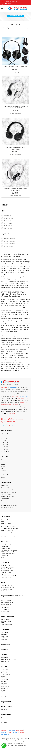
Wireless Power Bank (7, 570)
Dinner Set (4, 521)
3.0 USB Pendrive (5, 669)
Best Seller (8, 31)
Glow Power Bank (6, 569)
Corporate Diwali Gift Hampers (10, 525)
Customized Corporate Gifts (9, 505)
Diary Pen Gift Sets (6, 601)
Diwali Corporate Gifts (7, 490)
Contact (3, 470)
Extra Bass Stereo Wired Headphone (15, 67)
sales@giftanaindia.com (12, 419)
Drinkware (4, 542)
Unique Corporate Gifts (7, 496)
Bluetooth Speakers (6, 585)
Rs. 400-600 (4, 447)
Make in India (5, 486)
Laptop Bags (4, 657)
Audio (11, 18)
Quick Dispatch (5, 501)
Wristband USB (5, 687)
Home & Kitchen (6, 715)
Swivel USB (4, 678)
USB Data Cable (5, 623)
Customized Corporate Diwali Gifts (11, 528)
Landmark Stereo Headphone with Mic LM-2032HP (15, 142)
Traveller (4, 654)
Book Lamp (4, 503)
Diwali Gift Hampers (6, 523)
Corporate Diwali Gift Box (8, 527)
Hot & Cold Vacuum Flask (8, 552)
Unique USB (4, 692)
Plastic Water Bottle (6, 545)
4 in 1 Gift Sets (5, 611)
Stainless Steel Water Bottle (9, 550)
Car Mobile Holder (6, 621)
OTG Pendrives (5, 673)
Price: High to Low (8, 28)
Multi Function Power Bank (8, 576)
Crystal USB (4, 683)
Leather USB (4, 685)
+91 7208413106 (7, 4)
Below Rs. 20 (4, 434)
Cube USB (4, 690)
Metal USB (4, 681)
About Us (3, 473)
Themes (3, 464)
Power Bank (5, 562)
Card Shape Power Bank (8, 567)
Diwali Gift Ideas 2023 (7, 530)
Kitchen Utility (4, 547)
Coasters (3, 557)
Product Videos (5, 475)
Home (5, 18)
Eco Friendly (4, 638)
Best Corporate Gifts (7, 507)
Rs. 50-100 (4, 438)
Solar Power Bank (6, 572)
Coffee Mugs (4, 555)
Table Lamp (4, 649)
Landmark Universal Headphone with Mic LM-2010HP (15, 183)
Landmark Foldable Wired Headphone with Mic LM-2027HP (15, 101)
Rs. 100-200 (4, 440)
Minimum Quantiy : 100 (15, 72)
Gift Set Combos (6, 606)
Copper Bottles (5, 548)
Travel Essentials (5, 661)
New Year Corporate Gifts (8, 492)
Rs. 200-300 (4, 443)
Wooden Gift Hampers (7, 532)
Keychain (4, 723)
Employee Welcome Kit (7, 602)
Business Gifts (5, 498)
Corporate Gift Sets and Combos (12, 596)
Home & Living (5, 645)
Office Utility (5, 630)
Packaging (4, 671)
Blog (2, 468)
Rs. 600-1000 (4, 449)
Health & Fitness (6, 706)
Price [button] (3, 211)
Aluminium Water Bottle (8, 553)
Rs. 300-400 (4, 445)
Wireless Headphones (7, 587)
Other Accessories (6, 624)
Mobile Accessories (7, 616)
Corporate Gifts (5, 488)
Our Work (3, 477)
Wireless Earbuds (6, 591)
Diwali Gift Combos (6, 520)
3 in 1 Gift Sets (5, 609)
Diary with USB (5, 676)
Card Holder (4, 640)
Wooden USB (4, 688)
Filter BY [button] (4, 205)
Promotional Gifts (6, 494)
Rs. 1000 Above (5, 451)
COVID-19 (3, 462)
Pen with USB (4, 680)
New (23, 31)
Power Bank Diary (6, 577)
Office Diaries (5, 633)
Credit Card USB (5, 674)
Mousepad (4, 634)
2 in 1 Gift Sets (5, 608)
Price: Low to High (24, 28)
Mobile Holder (5, 619)
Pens (2, 599)
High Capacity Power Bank (8, 574)
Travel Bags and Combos (8, 659)
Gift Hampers (5, 517)
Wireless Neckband (6, 589)
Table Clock (4, 636)
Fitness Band (4, 710)
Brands (3, 466)
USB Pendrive (5, 666)
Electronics (4, 718)
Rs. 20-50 (3, 436)
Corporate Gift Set (6, 604)
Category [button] (5, 234)
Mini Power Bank (5, 565)
